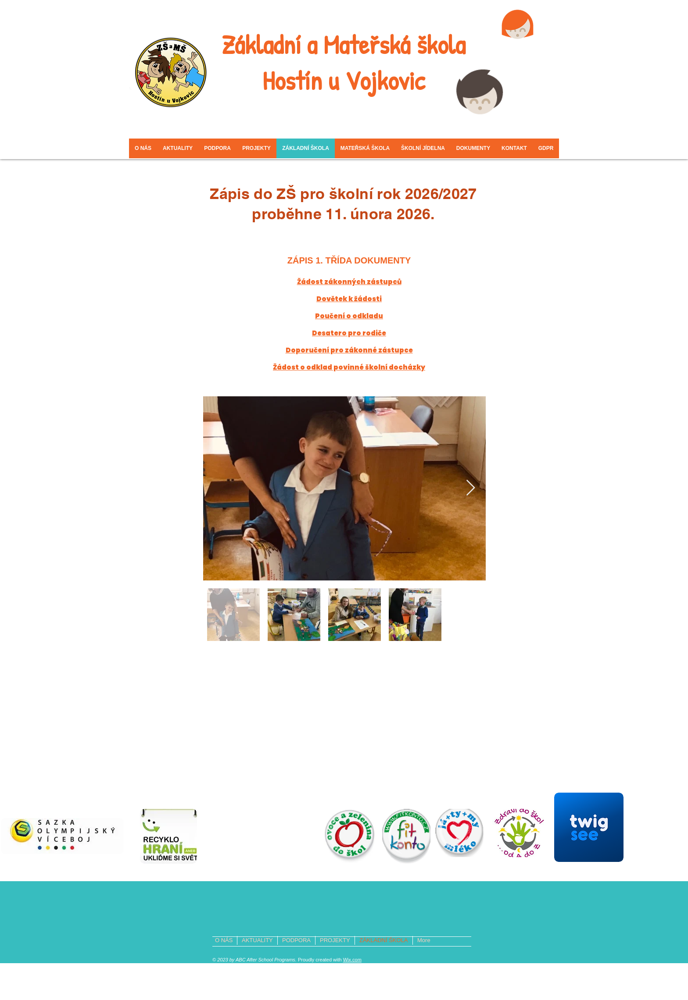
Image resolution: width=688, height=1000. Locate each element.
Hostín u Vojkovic (343, 80)
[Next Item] (471, 488)
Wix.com (352, 959)
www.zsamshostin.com (419, 871)
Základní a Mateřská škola (344, 44)
